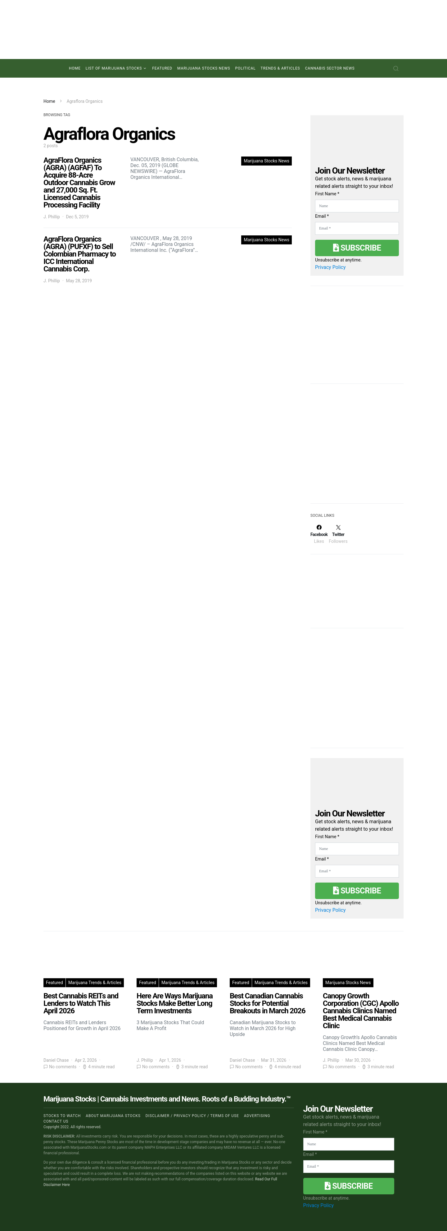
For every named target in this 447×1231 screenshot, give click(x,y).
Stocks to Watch (62, 1116)
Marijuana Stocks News (203, 68)
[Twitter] (338, 534)
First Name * (327, 193)
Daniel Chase (56, 1060)
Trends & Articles (280, 68)
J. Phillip (51, 216)
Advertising (257, 1116)
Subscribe (357, 247)
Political (245, 68)
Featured (162, 68)
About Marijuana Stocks (113, 1116)
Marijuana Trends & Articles (94, 982)
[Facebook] (318, 534)
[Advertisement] (357, 447)
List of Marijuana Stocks (114, 68)
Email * (322, 216)
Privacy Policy (330, 267)
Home (75, 68)
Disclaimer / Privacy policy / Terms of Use (192, 1116)
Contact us (55, 1121)
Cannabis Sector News (330, 68)
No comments (62, 1066)
